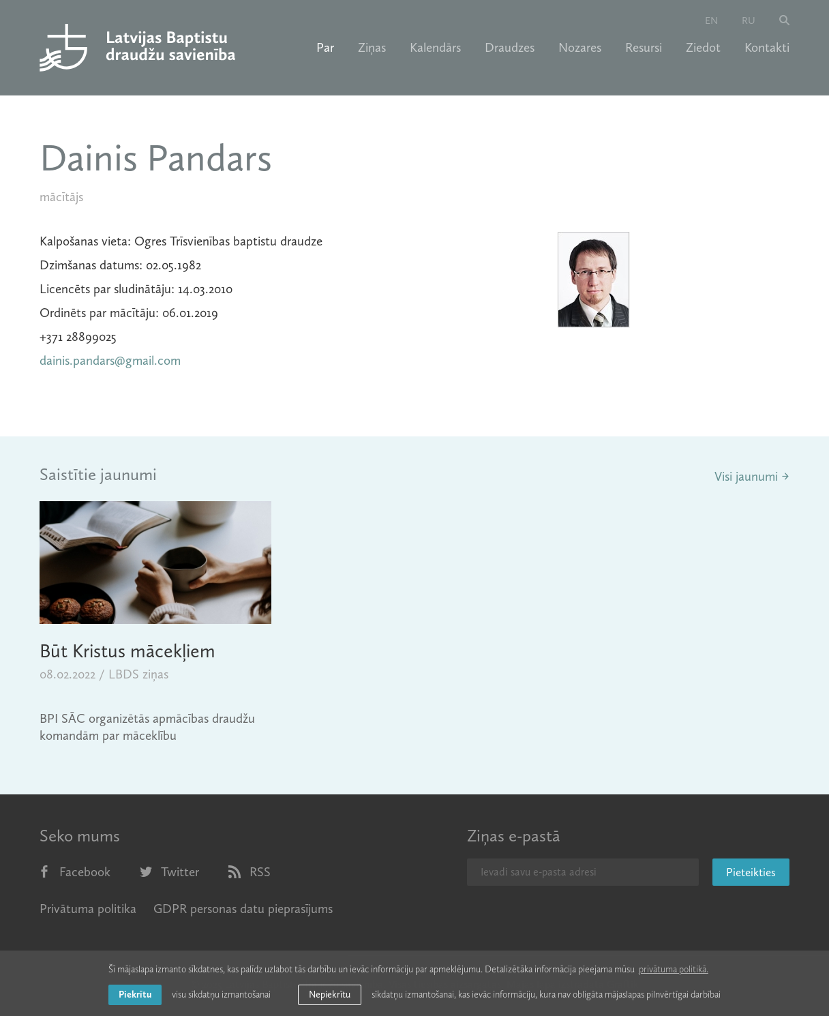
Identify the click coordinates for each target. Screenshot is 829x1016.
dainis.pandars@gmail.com (110, 360)
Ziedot (703, 48)
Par (325, 48)
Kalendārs (435, 48)
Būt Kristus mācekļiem (127, 651)
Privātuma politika (88, 908)
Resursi (643, 48)
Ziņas (372, 48)
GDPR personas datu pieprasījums (243, 908)
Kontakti (766, 48)
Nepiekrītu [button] (329, 994)
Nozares (579, 48)
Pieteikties (751, 872)
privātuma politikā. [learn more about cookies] (673, 969)
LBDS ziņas (138, 674)
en (711, 20)
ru (748, 20)
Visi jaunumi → (751, 476)
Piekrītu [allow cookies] (135, 994)
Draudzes (509, 48)
